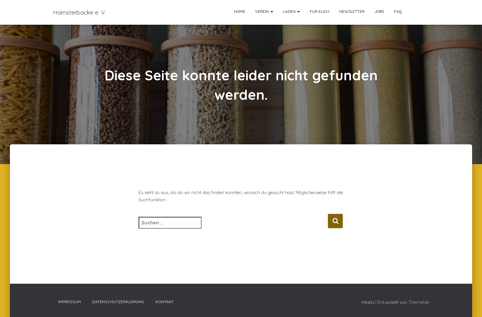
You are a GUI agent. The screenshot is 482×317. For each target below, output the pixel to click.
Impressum (69, 301)
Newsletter (352, 11)
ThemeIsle (418, 302)
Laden (291, 11)
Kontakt (164, 301)
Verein (264, 11)
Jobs (379, 11)
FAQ (398, 11)
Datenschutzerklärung (118, 301)
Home (239, 11)
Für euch (319, 11)
